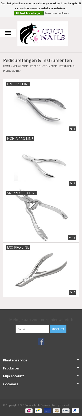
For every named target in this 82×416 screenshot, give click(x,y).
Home (6, 66)
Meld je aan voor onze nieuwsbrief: (41, 320)
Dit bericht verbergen (28, 13)
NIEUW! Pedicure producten (30, 66)
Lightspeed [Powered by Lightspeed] (62, 405)
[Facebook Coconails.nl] (41, 341)
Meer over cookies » (57, 13)
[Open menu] (8, 33)
